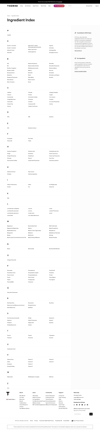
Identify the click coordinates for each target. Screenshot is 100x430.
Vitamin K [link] (51, 361)
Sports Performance (50, 403)
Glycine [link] (30, 158)
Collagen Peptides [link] (53, 92)
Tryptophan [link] (51, 335)
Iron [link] (29, 186)
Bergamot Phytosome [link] (12, 77)
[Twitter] (79, 405)
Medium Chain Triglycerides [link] (34, 230)
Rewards (61, 403)
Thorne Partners (49, 399)
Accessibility (66, 420)
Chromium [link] (30, 99)
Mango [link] (8, 235)
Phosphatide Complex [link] (33, 272)
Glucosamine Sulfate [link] (12, 160)
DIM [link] (29, 116)
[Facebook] (76, 405)
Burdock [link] (51, 77)
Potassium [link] (30, 282)
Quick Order (61, 404)
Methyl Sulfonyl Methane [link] (34, 237)
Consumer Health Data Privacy (46, 420)
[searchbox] (74, 6)
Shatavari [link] (9, 322)
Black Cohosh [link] (31, 79)
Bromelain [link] (51, 72)
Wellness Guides (36, 403)
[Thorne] (12, 6)
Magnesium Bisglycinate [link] (12, 228)
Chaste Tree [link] (10, 104)
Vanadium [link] (9, 364)
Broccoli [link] (51, 70)
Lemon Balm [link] (10, 215)
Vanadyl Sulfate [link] (10, 366)
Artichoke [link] (51, 48)
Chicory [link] (9, 106)
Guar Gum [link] (51, 158)
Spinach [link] (51, 320)
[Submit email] (91, 414)
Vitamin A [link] (30, 359)
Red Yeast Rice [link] (10, 303)
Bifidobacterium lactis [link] (33, 68)
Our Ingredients (36, 399)
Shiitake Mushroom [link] (11, 325)
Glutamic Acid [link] (31, 151)
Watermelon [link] (10, 376)
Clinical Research (23, 404)
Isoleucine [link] (51, 186)
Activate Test (89, 6)
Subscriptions (62, 406)
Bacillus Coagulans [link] (11, 68)
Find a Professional (50, 395)
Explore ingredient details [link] (80, 71)
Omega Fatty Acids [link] (11, 260)
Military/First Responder (51, 404)
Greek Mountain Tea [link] (54, 151)
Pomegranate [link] (31, 279)
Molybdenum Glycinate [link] (54, 233)
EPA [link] (8, 128)
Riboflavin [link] (30, 307)
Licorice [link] (30, 211)
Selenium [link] (9, 320)
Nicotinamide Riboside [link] (54, 248)
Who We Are (22, 395)
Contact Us (61, 395)
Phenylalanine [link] (31, 270)
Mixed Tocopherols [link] (53, 228)
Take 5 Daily (35, 395)
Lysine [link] (50, 213)
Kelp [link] (8, 198)
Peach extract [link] (10, 275)
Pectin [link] (8, 277)
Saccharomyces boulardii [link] (13, 318)
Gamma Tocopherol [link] (11, 151)
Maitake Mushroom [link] (11, 230)
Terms (31, 420)
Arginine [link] (51, 45)
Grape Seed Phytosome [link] (33, 160)
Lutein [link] (50, 208)
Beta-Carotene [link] (10, 82)
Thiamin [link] (30, 335)
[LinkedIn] (87, 405)
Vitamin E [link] (51, 359)
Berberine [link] (9, 75)
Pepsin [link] (8, 279)
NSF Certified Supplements (39, 404)
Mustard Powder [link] (53, 237)
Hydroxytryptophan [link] (32, 174)
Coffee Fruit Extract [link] (32, 106)
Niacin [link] (8, 248)
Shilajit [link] (29, 318)
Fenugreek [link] (9, 138)
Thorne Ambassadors (51, 401)
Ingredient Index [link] (15, 15)
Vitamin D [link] (30, 366)
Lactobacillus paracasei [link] (12, 211)
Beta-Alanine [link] (10, 79)
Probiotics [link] (51, 272)
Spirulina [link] (51, 322)
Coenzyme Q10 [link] (31, 104)
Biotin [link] (29, 75)
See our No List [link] (78, 50)
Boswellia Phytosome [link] (54, 65)
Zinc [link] (8, 388)
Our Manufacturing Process (39, 401)
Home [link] (8, 15)
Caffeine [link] (9, 92)
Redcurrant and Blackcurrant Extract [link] (15, 305)
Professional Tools (50, 397)
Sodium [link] (30, 325)
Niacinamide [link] (31, 248)
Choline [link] (30, 94)
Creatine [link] (51, 99)
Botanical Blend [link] (53, 68)
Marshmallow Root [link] (32, 226)
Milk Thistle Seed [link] (53, 226)
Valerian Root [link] (10, 359)
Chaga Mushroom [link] (11, 99)
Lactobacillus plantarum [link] (13, 213)
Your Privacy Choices (77, 420)
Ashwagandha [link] (52, 50)
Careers (21, 406)
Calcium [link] (9, 94)
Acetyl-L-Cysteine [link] (11, 48)
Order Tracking (62, 397)
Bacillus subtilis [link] (10, 70)
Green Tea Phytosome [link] (54, 156)
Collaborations (22, 403)
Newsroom (21, 399)
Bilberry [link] (30, 70)
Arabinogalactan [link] (32, 51)
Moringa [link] (51, 235)
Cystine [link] (51, 104)
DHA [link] (8, 116)
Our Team (21, 397)
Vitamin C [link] (30, 364)
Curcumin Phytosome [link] (54, 101)
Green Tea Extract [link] (53, 153)
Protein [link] (51, 275)
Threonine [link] (30, 337)
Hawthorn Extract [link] (11, 171)
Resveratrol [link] (31, 303)
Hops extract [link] (31, 171)
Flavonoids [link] (9, 140)
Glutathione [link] (31, 156)
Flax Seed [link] (30, 138)
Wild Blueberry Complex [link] (33, 376)
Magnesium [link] (10, 226)
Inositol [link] (9, 186)
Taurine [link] (9, 335)
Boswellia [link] (51, 63)
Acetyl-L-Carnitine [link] (11, 45)
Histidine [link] (9, 174)
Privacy (36, 420)
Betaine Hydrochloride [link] (33, 65)
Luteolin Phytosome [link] (54, 211)
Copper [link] (51, 94)
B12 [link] (8, 63)
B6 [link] (7, 65)
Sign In (97, 6)
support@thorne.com (78, 397)
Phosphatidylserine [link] (32, 275)
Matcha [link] (30, 228)
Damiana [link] (51, 116)
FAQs (60, 399)
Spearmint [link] (51, 318)
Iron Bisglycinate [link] (53, 184)
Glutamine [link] (30, 153)
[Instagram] (74, 405)
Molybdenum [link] (52, 230)
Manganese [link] (10, 233)
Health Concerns (37, 397)
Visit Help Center (78, 395)
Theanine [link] (9, 337)
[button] (11, 399)
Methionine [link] (30, 235)
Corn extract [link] (52, 97)
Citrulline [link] (30, 101)
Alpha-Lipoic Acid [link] (32, 49)
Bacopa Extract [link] (10, 72)
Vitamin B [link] (30, 361)
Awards (21, 401)
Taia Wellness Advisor (24, 408)
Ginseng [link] (9, 158)
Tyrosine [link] (51, 337)
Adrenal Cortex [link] (10, 50)
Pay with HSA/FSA (63, 408)
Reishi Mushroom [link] (11, 307)
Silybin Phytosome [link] (32, 320)
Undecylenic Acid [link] (11, 349)
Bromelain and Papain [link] (54, 75)
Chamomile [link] (9, 101)
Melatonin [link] (30, 233)
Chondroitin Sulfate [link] (32, 97)
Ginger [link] (8, 153)
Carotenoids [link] (10, 97)
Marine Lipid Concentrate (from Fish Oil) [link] (16, 237)
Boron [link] (29, 82)
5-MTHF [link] (9, 35)
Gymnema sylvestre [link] (53, 160)
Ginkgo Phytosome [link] (11, 156)
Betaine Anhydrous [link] (32, 63)
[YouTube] (82, 405)
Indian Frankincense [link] (12, 184)
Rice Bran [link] (51, 303)
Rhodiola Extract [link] (32, 305)
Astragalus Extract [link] (53, 52)
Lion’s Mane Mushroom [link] (33, 215)
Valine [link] (8, 361)
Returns (60, 401)
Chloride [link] (30, 92)
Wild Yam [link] (51, 376)
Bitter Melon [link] (31, 77)
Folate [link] (29, 140)
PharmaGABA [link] (10, 282)
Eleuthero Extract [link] (32, 128)
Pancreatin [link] (9, 270)
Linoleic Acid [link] (31, 213)
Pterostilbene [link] (52, 277)
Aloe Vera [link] (9, 52)
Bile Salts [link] (30, 72)
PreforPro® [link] (52, 270)
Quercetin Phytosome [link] (12, 292)
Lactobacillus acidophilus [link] (13, 208)
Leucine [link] (30, 208)
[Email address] (81, 414)
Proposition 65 (58, 420)
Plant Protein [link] (31, 277)
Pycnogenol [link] (52, 279)
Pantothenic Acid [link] (11, 272)
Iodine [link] (29, 184)
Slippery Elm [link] (31, 322)
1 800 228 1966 (77, 399)
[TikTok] (84, 405)
